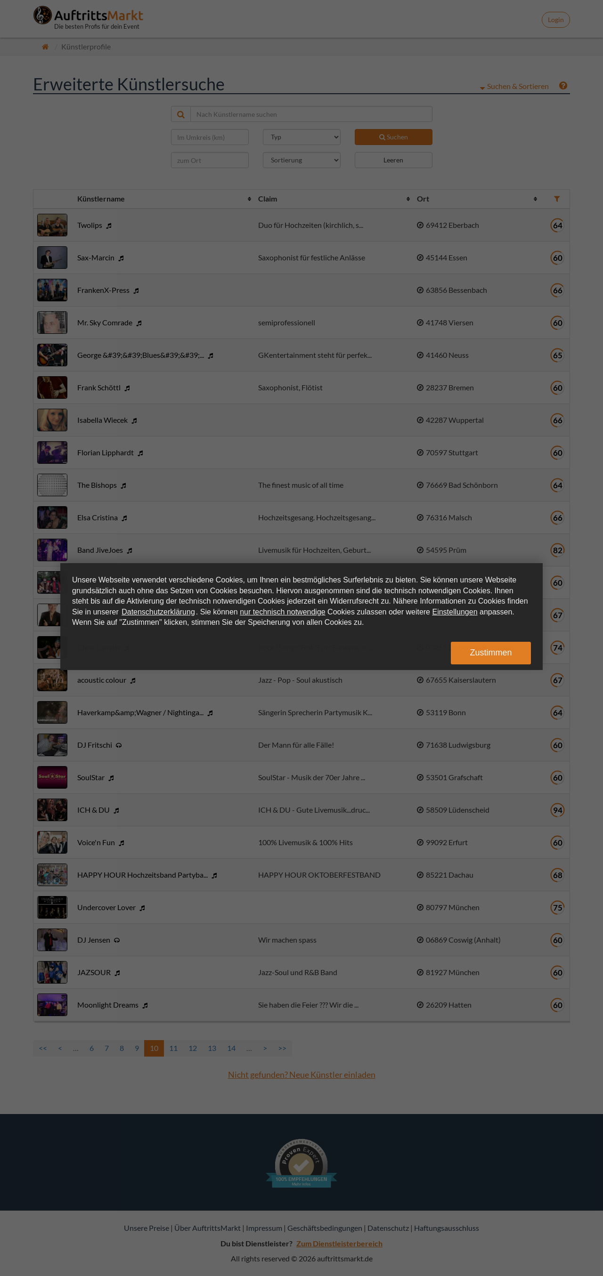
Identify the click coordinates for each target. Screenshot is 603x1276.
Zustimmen (491, 652)
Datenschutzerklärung (158, 612)
